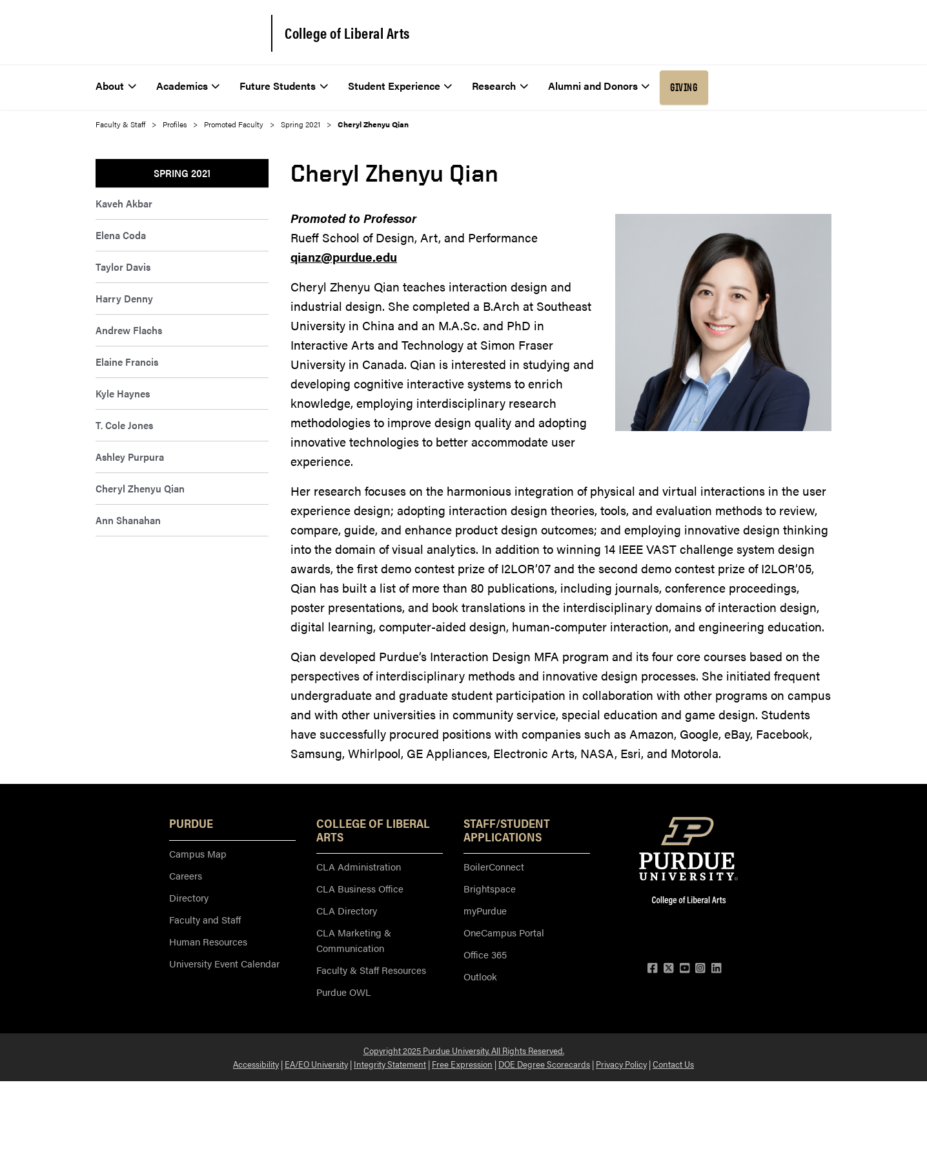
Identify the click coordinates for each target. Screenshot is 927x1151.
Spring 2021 (300, 124)
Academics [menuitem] (188, 85)
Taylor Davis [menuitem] (123, 266)
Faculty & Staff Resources (371, 970)
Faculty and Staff (205, 919)
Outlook (480, 976)
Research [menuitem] (500, 85)
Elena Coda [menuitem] (121, 234)
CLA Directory (346, 910)
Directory (189, 897)
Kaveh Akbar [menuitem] (124, 203)
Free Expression (462, 1063)
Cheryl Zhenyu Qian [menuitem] (140, 488)
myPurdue (485, 910)
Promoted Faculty (233, 124)
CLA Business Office (359, 888)
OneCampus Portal (504, 932)
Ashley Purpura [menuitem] (130, 456)
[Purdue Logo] (175, 32)
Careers (185, 875)
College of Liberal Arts (347, 33)
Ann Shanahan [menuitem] (128, 519)
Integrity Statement (390, 1063)
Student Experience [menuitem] (400, 85)
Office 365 (485, 954)
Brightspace (490, 888)
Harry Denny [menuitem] (124, 298)
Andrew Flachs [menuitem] (129, 329)
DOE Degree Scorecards (544, 1063)
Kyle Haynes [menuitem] (123, 393)
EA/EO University (316, 1063)
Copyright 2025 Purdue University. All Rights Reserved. (463, 1050)
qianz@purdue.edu (343, 257)
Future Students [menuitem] (283, 85)
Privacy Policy (621, 1063)
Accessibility (256, 1063)
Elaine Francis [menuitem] (127, 361)
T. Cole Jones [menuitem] (124, 424)
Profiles (175, 124)
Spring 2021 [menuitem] (182, 172)
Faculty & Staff (120, 124)
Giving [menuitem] (683, 87)
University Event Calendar (224, 963)
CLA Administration (358, 866)
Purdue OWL (343, 991)
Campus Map (198, 853)
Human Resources (208, 941)
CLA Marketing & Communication (353, 940)
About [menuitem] (116, 85)
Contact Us (673, 1063)
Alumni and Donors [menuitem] (599, 85)
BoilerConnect (494, 866)
